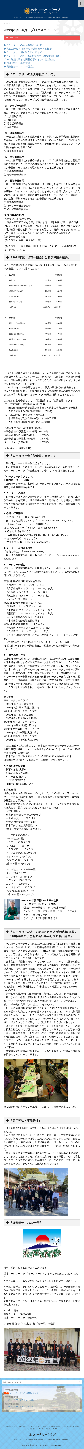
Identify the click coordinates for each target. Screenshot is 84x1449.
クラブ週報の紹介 (20, 1426)
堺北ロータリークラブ (42, 1434)
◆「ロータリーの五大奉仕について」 (24, 45)
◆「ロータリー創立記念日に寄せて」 (24, 52)
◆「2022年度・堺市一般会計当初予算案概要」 (29, 48)
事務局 (55, 1429)
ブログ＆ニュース (34, 1426)
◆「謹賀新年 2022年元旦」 (19, 66)
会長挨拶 (8, 1426)
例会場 (48, 1429)
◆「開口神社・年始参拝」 (18, 63)
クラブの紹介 (68, 1426)
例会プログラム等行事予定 (52, 1426)
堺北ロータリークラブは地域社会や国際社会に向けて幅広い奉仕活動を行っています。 (42, 1439)
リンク (40, 1429)
